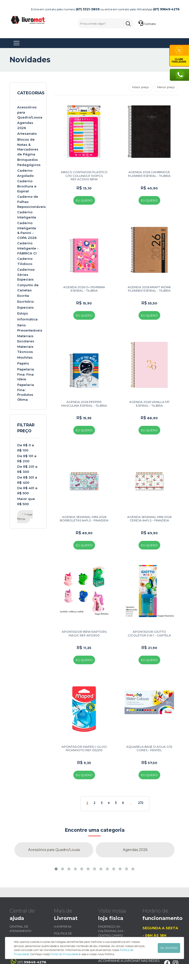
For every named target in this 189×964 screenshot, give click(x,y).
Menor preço (166, 87)
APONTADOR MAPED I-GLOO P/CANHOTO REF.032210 (84, 712)
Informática (27, 319)
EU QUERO (84, 194)
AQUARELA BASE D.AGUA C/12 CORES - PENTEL (149, 712)
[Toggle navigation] (16, 43)
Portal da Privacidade (64, 954)
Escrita (23, 296)
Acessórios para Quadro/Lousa (54, 814)
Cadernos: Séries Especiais (26, 274)
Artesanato (27, 133)
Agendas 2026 (135, 814)
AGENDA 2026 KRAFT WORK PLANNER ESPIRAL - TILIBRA (149, 276)
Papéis (23, 363)
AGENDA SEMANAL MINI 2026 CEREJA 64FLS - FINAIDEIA (149, 494)
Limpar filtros (25, 517)
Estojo (22, 313)
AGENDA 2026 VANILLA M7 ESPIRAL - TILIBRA (149, 385)
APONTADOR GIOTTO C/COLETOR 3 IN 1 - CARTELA (149, 603)
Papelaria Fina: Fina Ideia (25, 374)
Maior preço (140, 87)
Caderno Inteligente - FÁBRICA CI (28, 248)
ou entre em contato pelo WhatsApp (139, 9)
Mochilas (25, 357)
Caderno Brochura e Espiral (26, 186)
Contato (147, 23)
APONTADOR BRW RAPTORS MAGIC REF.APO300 (84, 603)
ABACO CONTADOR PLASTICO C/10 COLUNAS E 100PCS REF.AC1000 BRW (84, 169)
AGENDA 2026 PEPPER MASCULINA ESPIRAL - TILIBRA (84, 385)
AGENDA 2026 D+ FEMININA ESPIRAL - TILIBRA (84, 276)
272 (140, 767)
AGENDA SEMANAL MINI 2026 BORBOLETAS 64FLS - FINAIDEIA (84, 494)
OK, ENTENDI (169, 948)
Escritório (25, 301)
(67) (28, 925)
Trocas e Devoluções (27, 909)
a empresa (62, 890)
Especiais (25, 307)
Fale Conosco (65, 909)
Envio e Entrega (23, 902)
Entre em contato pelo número (65, 9)
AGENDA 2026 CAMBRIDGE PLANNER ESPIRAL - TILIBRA (149, 167)
